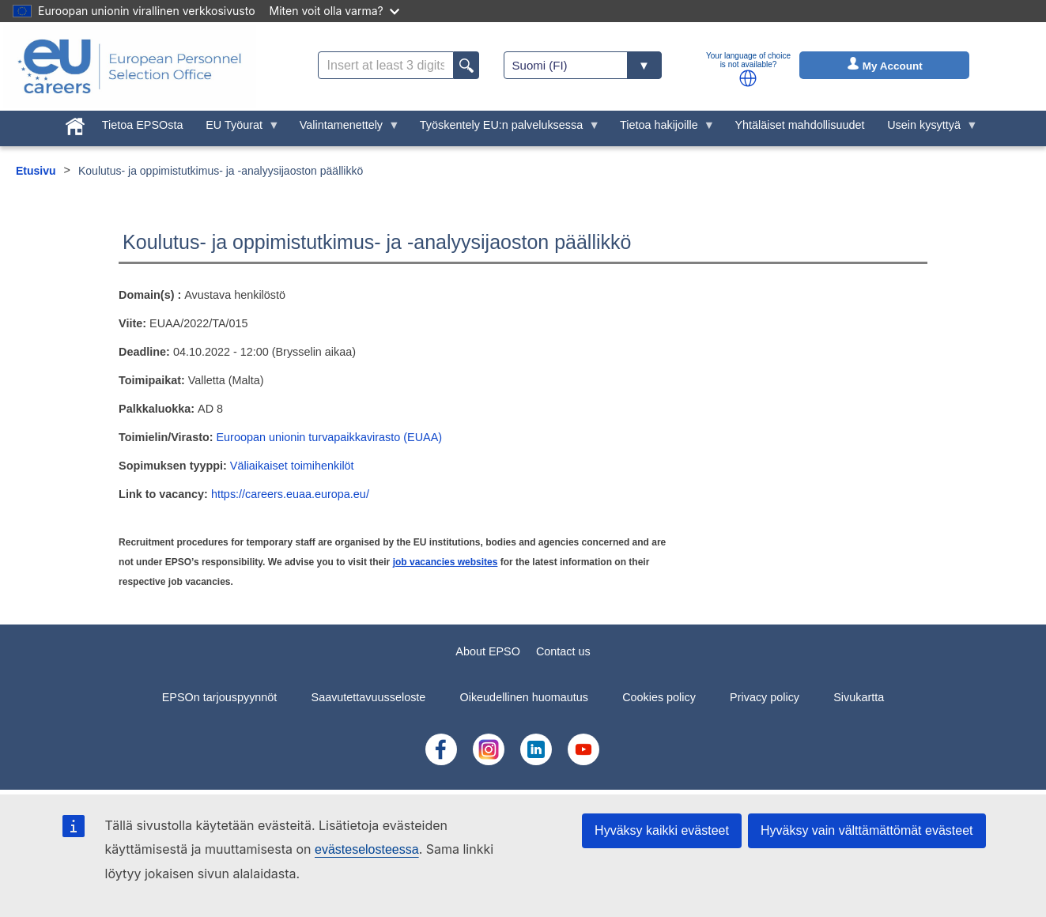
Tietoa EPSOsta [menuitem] (142, 125)
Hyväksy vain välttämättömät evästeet (867, 830)
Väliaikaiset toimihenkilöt (292, 465)
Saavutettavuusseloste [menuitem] (369, 697)
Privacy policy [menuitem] (764, 697)
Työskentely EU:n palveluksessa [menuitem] (503, 129)
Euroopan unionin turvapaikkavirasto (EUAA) (330, 437)
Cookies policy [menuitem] (659, 697)
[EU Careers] (129, 66)
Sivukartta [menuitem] (858, 697)
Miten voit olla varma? (334, 10)
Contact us (563, 651)
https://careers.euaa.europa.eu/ (290, 494)
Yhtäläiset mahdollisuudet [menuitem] (799, 125)
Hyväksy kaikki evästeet (662, 830)
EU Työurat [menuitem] (237, 129)
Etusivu (36, 170)
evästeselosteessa (367, 849)
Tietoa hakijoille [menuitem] (662, 129)
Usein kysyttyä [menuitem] (927, 129)
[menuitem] (75, 123)
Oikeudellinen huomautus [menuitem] (524, 697)
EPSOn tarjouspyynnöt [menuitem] (220, 697)
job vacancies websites (445, 562)
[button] (747, 78)
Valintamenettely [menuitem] (343, 129)
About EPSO (487, 651)
